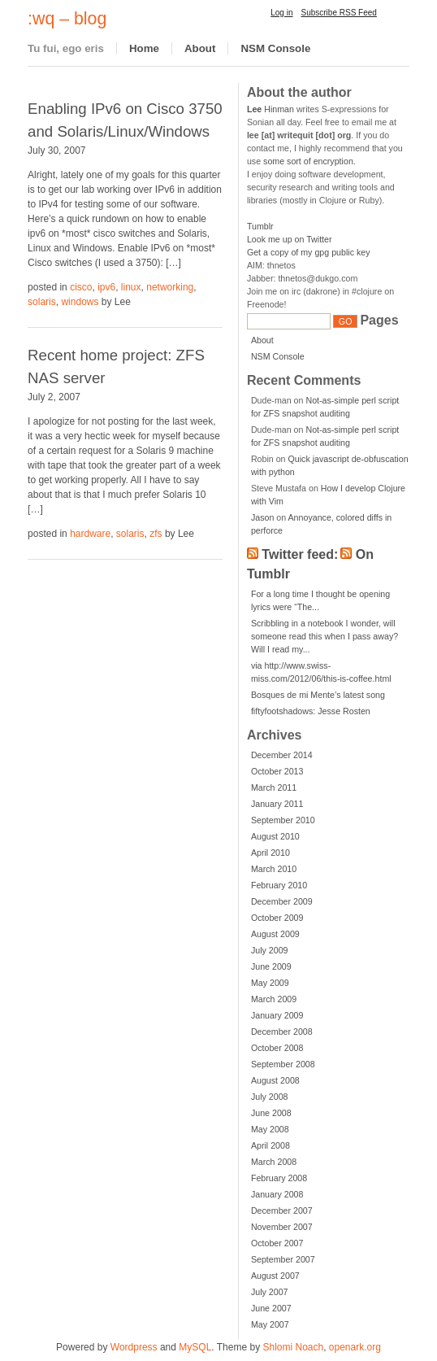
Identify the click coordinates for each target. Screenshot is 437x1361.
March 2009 (273, 999)
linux (131, 287)
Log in (281, 12)
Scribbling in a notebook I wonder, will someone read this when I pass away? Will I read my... (324, 636)
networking (169, 287)
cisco (81, 287)
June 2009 (271, 966)
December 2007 (282, 1210)
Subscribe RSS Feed (339, 12)
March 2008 (273, 1162)
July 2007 (269, 1292)
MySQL (195, 1347)
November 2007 (282, 1227)
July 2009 (269, 950)
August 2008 (275, 1080)
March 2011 (273, 787)
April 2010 (270, 852)
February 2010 (279, 885)
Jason (262, 517)
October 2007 (277, 1243)
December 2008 (282, 1031)
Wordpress (134, 1347)
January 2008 (277, 1194)
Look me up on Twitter (289, 239)
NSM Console (275, 48)
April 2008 (270, 1145)
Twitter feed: (300, 554)
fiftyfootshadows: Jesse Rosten (310, 711)
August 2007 (275, 1275)
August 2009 (275, 934)
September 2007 (283, 1259)
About (200, 48)
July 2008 (269, 1096)
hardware (90, 533)
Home (144, 48)
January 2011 (277, 804)
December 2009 (282, 901)
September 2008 (283, 1064)
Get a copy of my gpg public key (308, 252)
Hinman (270, 109)
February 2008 (279, 1178)
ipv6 (106, 287)
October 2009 (277, 918)
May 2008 (270, 1129)
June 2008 (271, 1113)
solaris (42, 302)
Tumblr (260, 226)
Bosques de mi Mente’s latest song (318, 695)
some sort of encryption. (309, 161)
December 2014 (282, 755)
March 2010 (273, 869)
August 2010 (275, 836)
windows (79, 302)
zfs (155, 533)
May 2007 (270, 1324)
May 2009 (270, 983)
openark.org (355, 1347)
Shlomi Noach (292, 1347)
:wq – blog (67, 18)
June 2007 (271, 1308)
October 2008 (277, 1048)
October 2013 (277, 771)
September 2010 (283, 820)
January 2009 (277, 1015)
